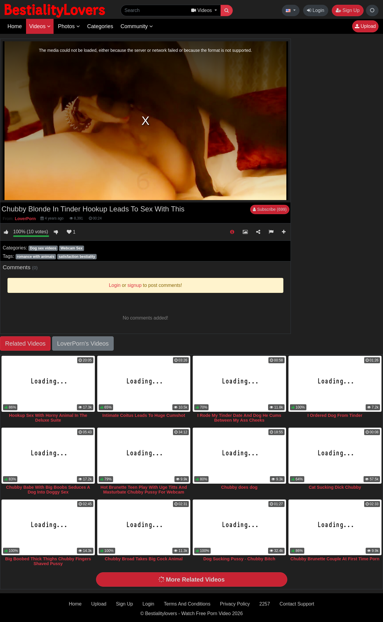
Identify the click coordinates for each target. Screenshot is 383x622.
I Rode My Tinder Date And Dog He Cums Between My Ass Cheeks (239, 418)
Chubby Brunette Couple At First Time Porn (335, 558)
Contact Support (296, 603)
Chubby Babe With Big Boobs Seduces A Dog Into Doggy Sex (48, 489)
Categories (100, 26)
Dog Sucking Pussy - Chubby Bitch (239, 558)
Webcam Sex (71, 248)
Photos (69, 26)
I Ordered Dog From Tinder (334, 415)
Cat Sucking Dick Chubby (335, 487)
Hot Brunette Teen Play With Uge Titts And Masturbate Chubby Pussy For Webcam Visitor (144, 492)
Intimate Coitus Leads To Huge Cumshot (143, 415)
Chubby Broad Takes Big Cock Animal (144, 558)
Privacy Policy (235, 603)
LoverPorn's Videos (83, 343)
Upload (365, 26)
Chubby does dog (239, 487)
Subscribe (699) (270, 209)
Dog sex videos (43, 248)
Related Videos (25, 343)
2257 (264, 603)
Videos (40, 26)
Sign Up (347, 10)
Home (14, 26)
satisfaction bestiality (77, 257)
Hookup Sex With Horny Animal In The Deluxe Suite (48, 418)
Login (315, 10)
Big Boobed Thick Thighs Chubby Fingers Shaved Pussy (48, 561)
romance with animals (35, 257)
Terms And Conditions (187, 603)
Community (137, 26)
